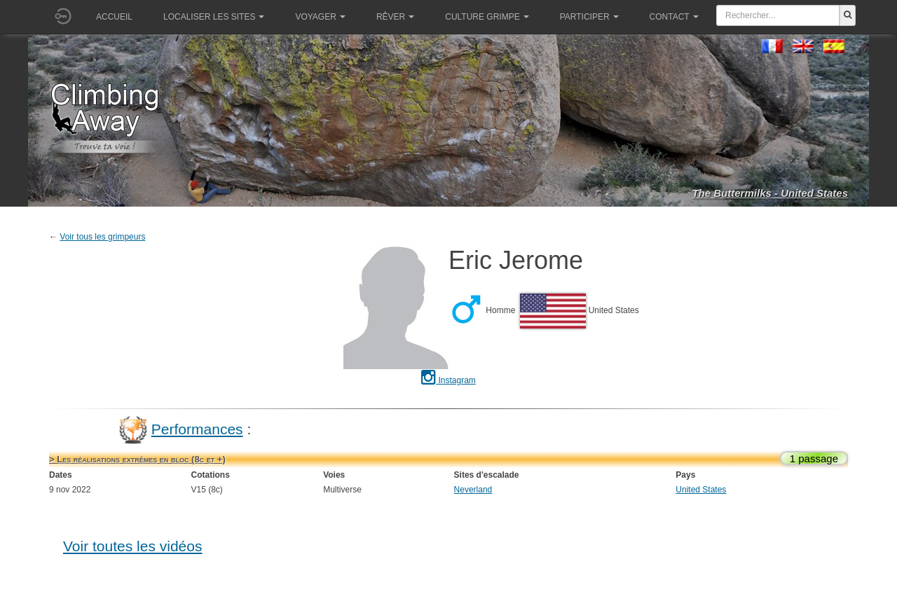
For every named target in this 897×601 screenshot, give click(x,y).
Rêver (395, 17)
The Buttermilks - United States (770, 193)
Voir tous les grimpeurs (102, 237)
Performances (197, 429)
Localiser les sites (213, 17)
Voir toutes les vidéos (132, 546)
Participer (589, 17)
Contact (674, 17)
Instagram (448, 380)
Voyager (320, 17)
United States (701, 490)
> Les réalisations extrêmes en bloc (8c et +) (137, 459)
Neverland (473, 490)
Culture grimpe (486, 17)
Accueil (114, 17)
